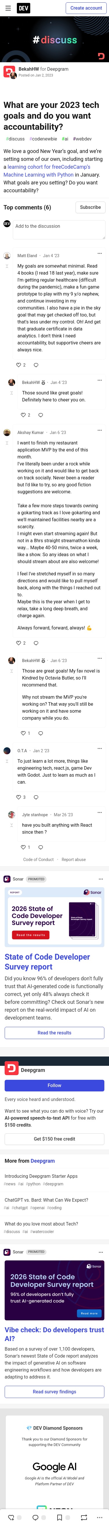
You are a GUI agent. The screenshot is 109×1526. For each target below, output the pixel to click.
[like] (21, 365)
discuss (15, 139)
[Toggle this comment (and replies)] (7, 266)
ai (65, 139)
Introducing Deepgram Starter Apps (53, 1180)
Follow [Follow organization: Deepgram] (54, 1085)
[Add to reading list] (63, 1517)
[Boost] (84, 1517)
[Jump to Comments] (39, 1517)
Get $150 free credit (54, 1139)
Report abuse (74, 859)
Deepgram (57, 69)
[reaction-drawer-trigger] (14, 1517)
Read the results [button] (55, 1033)
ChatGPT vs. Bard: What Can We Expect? (53, 1204)
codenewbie (43, 139)
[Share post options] (100, 1517)
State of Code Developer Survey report (47, 962)
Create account (86, 8)
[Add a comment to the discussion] (59, 229)
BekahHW (29, 69)
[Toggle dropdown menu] (99, 253)
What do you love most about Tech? (53, 1228)
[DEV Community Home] (23, 8)
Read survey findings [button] (54, 1392)
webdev (82, 139)
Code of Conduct (38, 859)
